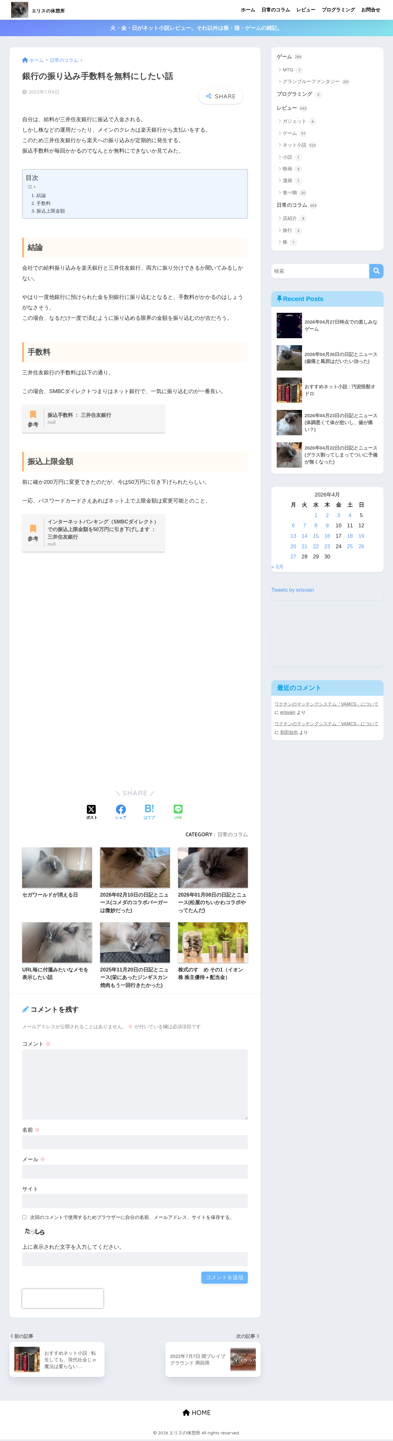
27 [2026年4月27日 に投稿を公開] (294, 558)
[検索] (376, 272)
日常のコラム (275, 9)
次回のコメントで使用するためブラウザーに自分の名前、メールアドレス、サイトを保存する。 (132, 1218)
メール (33, 1161)
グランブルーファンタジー (316, 82)
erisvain (288, 713)
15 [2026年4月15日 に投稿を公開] (316, 537)
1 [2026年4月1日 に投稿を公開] (316, 516)
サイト (30, 1191)
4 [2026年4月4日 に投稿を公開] (350, 516)
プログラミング (338, 9)
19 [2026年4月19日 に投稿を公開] (361, 537)
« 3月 (277, 568)
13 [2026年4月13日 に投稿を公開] (294, 537)
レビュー (305, 9)
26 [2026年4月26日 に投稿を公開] (361, 547)
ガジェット (299, 122)
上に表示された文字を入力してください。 (73, 1249)
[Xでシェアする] (92, 814)
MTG (293, 70)
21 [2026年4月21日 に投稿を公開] (305, 547)
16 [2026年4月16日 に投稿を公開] (328, 537)
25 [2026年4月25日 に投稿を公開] (350, 547)
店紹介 (295, 219)
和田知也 (289, 732)
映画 (292, 170)
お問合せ (370, 9)
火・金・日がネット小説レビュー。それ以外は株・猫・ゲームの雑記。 (196, 28)
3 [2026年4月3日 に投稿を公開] (338, 516)
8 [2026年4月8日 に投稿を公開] (316, 526)
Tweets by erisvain (293, 591)
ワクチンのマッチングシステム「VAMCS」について (326, 704)
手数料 (43, 203)
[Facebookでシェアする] (120, 814)
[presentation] (62, 1300)
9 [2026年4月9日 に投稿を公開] (327, 526)
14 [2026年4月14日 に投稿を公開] (305, 537)
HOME (197, 1414)
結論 (41, 195)
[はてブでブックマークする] (149, 814)
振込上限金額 (50, 211)
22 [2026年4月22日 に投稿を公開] (316, 547)
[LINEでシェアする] (178, 814)
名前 (31, 1131)
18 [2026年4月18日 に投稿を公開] (350, 537)
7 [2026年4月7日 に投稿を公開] (304, 526)
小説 (292, 158)
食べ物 (295, 193)
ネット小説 (299, 146)
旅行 (292, 231)
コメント (36, 1046)
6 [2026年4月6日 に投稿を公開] (293, 526)
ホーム (248, 9)
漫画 (292, 182)
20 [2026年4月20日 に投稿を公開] (294, 547)
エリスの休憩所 (49, 9)
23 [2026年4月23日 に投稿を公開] (328, 547)
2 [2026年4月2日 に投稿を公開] (327, 516)
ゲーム (290, 57)
